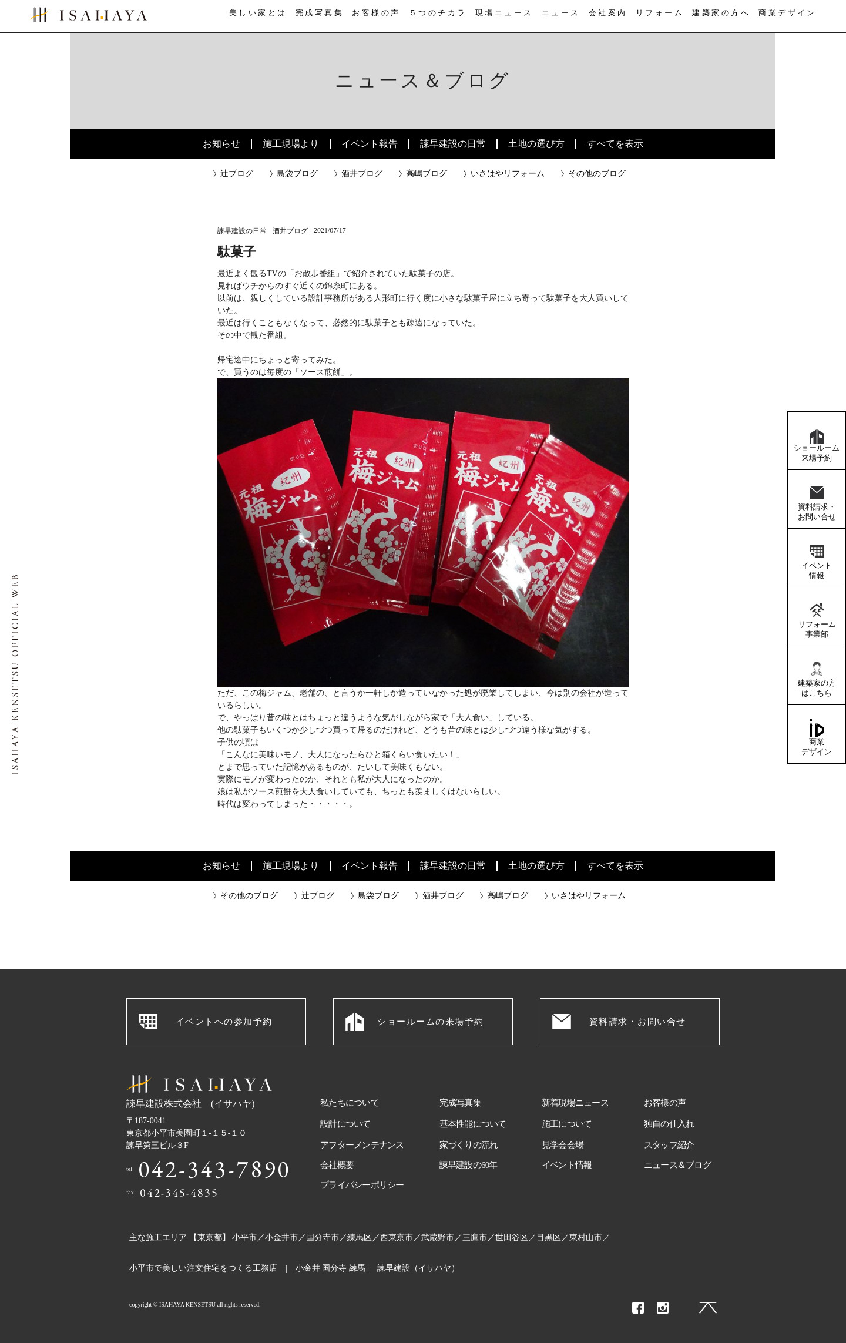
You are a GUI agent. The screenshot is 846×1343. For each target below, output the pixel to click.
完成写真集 (316, 16)
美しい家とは (253, 16)
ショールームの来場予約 (430, 1021)
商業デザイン (816, 746)
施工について (567, 1124)
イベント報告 (369, 144)
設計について (345, 1124)
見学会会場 (562, 1145)
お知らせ (221, 144)
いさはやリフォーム (508, 173)
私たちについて (349, 1102)
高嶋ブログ (426, 173)
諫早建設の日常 (453, 144)
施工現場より (291, 144)
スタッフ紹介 (669, 1145)
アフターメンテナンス (362, 1145)
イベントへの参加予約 (224, 1021)
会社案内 (609, 16)
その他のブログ (597, 173)
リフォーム (663, 16)
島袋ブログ (297, 173)
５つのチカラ (436, 16)
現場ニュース (502, 16)
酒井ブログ (361, 173)
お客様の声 (373, 16)
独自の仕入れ (669, 1124)
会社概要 (337, 1165)
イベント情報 (816, 570)
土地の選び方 (536, 144)
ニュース (559, 16)
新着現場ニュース (575, 1102)
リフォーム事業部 (817, 629)
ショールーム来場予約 (817, 453)
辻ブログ (236, 173)
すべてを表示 (615, 144)
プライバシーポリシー (362, 1185)
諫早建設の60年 (468, 1165)
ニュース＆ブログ (677, 1165)
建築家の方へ (725, 16)
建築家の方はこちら (817, 688)
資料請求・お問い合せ (817, 511)
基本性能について (472, 1124)
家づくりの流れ (468, 1145)
